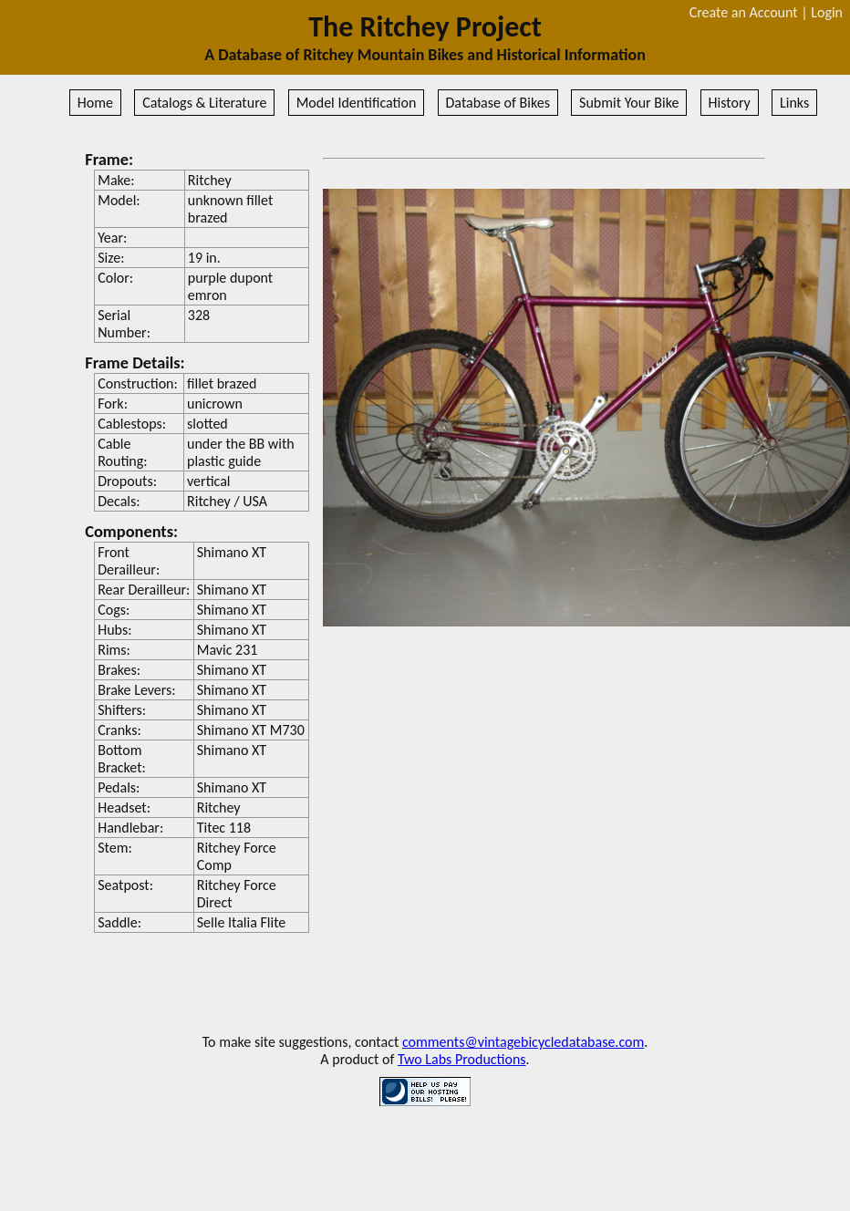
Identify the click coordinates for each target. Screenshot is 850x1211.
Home (95, 102)
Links (794, 102)
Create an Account (743, 12)
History (730, 102)
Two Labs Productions (462, 1059)
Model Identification (356, 102)
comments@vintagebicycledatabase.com (523, 1042)
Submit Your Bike (629, 102)
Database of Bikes (498, 102)
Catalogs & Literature (204, 102)
